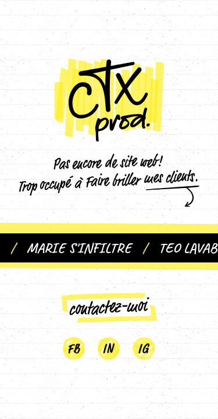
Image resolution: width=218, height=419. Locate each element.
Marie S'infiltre (82, 248)
